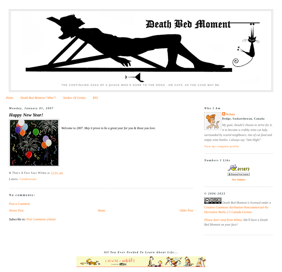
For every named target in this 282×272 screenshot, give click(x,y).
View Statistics (239, 179)
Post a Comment (19, 203)
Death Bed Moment (234, 202)
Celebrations (28, 179)
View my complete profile (221, 146)
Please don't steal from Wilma (223, 220)
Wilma (230, 114)
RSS (95, 97)
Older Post (186, 210)
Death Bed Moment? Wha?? (38, 97)
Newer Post (16, 210)
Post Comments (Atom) (40, 219)
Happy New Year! (26, 114)
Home (9, 97)
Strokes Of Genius (74, 97)
